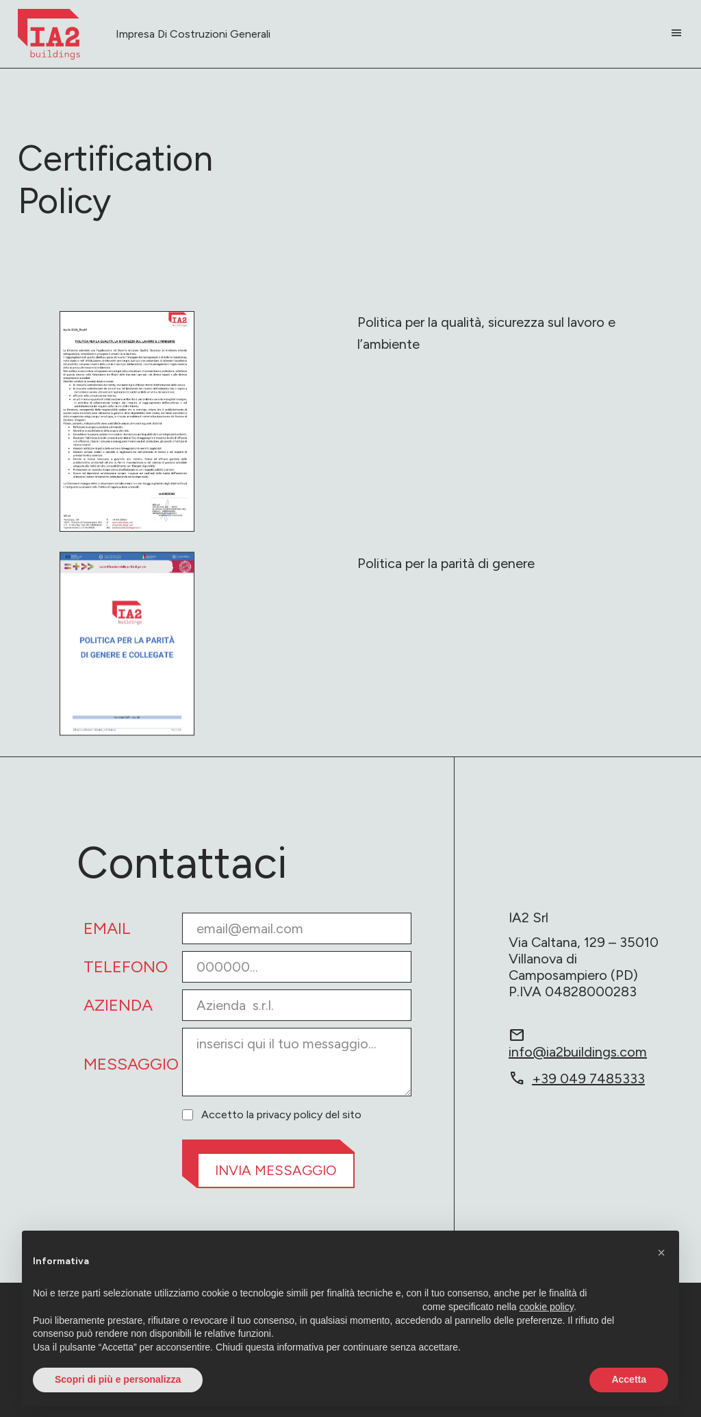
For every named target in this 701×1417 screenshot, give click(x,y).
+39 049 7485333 (577, 1078)
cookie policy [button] (547, 1306)
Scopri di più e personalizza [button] (118, 1379)
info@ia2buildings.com (578, 1043)
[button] (661, 1253)
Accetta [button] (628, 1379)
